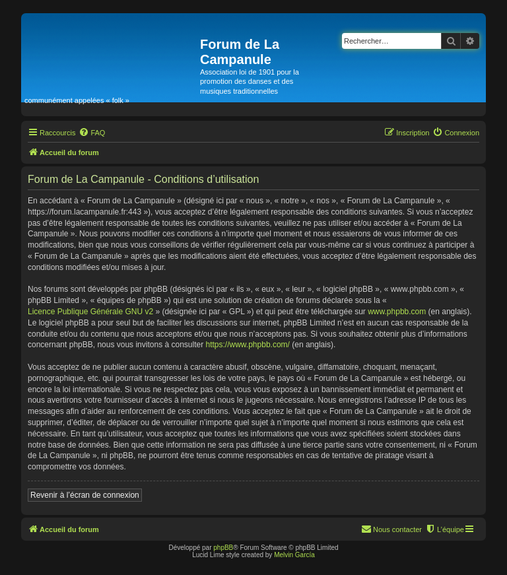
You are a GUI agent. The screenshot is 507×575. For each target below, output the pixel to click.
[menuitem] (92, 133)
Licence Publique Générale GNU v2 (90, 311)
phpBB (223, 547)
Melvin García (294, 554)
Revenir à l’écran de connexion (84, 495)
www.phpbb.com (397, 311)
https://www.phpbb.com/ (248, 344)
